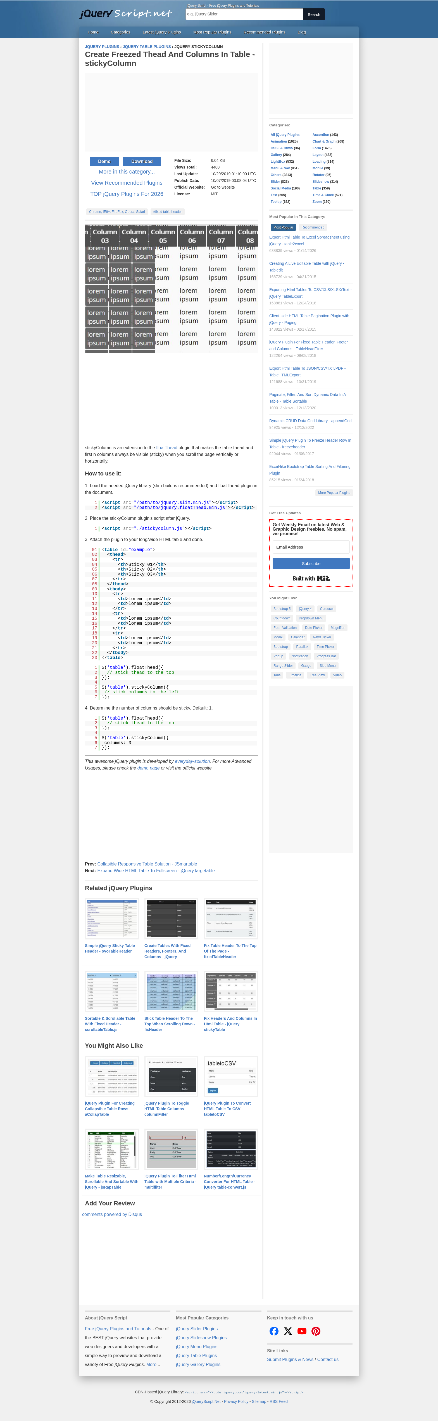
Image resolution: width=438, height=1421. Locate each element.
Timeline (295, 675)
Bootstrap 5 (282, 609)
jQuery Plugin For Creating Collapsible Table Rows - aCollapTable (110, 1109)
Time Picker (325, 647)
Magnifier (337, 628)
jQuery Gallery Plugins (198, 1364)
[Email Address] (311, 547)
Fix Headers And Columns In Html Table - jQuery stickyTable (230, 1024)
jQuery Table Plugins (196, 1355)
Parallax (302, 647)
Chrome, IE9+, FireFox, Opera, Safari (117, 212)
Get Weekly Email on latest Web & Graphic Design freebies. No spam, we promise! (310, 529)
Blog (302, 32)
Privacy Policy (236, 1401)
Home (93, 32)
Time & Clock (323, 195)
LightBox (278, 162)
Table (317, 188)
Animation (279, 141)
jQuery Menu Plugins (197, 1346)
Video (337, 675)
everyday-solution (192, 761)
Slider (275, 182)
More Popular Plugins (334, 493)
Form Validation (285, 628)
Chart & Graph (324, 141)
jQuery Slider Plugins (197, 1328)
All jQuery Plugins (285, 135)
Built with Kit (311, 578)
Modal (278, 637)
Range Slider (283, 666)
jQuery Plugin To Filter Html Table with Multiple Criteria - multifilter (170, 1181)
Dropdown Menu (311, 618)
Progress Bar (326, 656)
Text (274, 195)
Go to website (223, 187)
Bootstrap (280, 647)
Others (276, 175)
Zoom (317, 202)
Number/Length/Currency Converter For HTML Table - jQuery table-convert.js (229, 1181)
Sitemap (259, 1401)
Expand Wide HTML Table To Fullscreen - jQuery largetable (156, 870)
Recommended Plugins (264, 32)
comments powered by (112, 1214)
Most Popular (283, 227)
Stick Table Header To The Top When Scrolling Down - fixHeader (169, 1024)
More (151, 1364)
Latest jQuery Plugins (162, 32)
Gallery (276, 155)
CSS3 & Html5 (282, 148)
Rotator (319, 175)
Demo (104, 161)
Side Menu (327, 666)
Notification (300, 656)
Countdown (282, 618)
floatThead (166, 447)
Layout (318, 155)
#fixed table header (167, 212)
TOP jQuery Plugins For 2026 (126, 194)
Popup (278, 656)
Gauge (306, 666)
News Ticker (322, 637)
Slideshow (321, 182)
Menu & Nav (280, 168)
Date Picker (313, 628)
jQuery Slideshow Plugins (201, 1337)
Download (142, 161)
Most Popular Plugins (212, 32)
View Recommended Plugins (126, 183)
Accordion (321, 135)
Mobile (318, 168)
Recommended (313, 227)
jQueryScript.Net (206, 1401)
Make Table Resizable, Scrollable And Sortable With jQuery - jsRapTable (112, 1181)
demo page (148, 768)
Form (317, 148)
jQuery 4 (305, 609)
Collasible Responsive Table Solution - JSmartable (147, 864)
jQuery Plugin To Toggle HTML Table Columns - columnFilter (166, 1109)
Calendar (298, 637)
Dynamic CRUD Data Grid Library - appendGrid (310, 421)
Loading (319, 162)
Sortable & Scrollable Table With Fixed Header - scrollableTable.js (110, 1024)
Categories (120, 32)
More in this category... (127, 172)
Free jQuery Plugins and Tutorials (128, 11)
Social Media (281, 188)
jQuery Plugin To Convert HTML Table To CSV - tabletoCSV (227, 1109)
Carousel (327, 609)
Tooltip (276, 202)
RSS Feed (279, 1401)
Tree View (317, 675)
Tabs (276, 675)
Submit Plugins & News (290, 1359)
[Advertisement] (171, 112)
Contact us (328, 1359)
